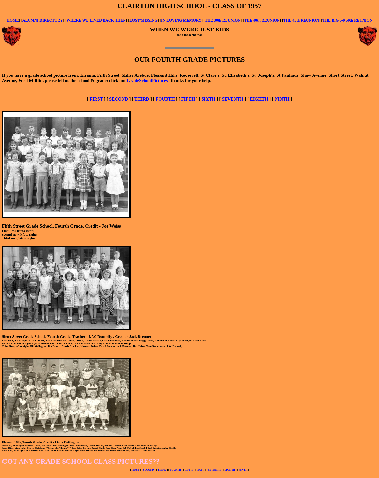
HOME (13, 20)
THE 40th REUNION (262, 20)
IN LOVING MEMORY (181, 20)
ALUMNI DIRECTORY (42, 20)
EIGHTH (259, 99)
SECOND (118, 99)
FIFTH (188, 99)
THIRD (141, 99)
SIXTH (208, 99)
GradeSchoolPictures (147, 80)
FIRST (96, 99)
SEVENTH (233, 99)
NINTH (282, 99)
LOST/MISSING (143, 20)
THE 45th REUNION (301, 20)
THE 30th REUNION (223, 20)
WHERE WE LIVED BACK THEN (96, 20)
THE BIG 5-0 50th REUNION (347, 20)
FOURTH (165, 99)
